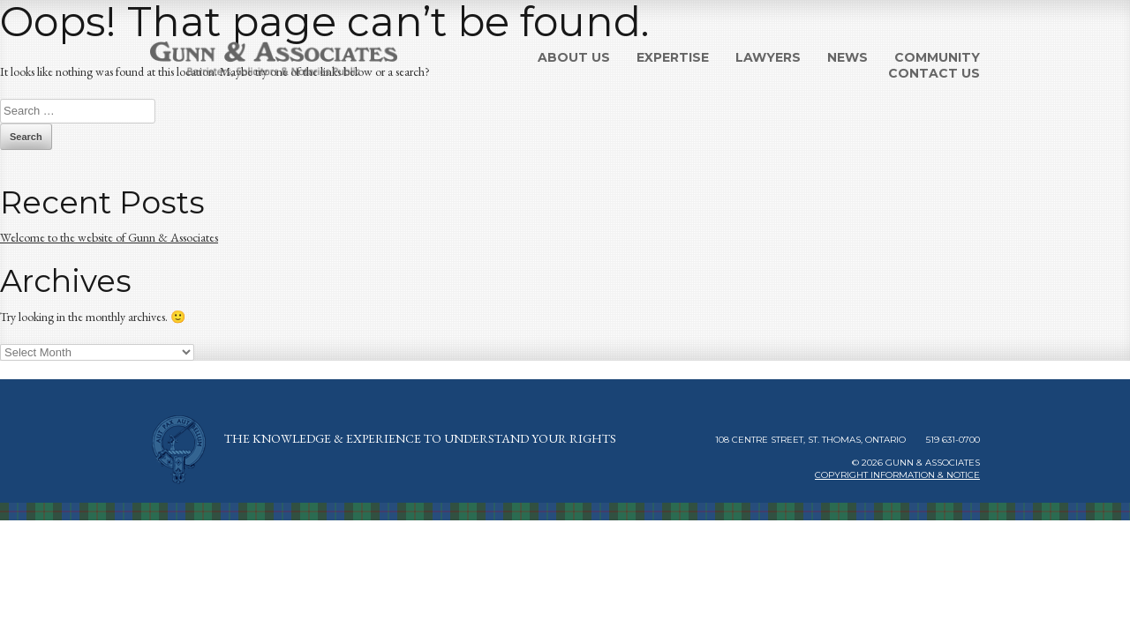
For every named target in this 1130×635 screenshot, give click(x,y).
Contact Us (934, 73)
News (847, 57)
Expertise (673, 57)
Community (937, 57)
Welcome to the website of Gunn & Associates (109, 237)
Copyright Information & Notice (897, 475)
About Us (574, 57)
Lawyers (768, 57)
